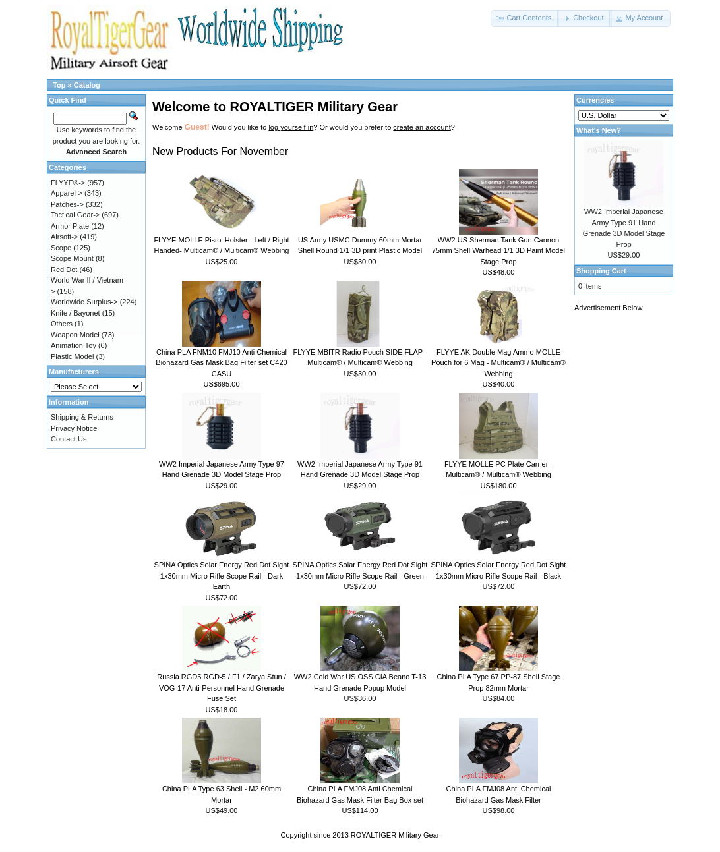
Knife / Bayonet (75, 313)
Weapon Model (75, 335)
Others (62, 323)
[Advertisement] (627, 518)
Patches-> (67, 204)
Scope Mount (72, 258)
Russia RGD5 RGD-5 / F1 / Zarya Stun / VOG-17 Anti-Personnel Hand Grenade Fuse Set (221, 687)
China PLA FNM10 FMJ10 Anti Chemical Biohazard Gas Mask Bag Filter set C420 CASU (221, 363)
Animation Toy (73, 345)
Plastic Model (72, 356)
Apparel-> (66, 193)
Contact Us (68, 439)
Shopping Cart (601, 271)
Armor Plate (70, 226)
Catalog (87, 85)
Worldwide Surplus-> (84, 302)
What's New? (598, 130)
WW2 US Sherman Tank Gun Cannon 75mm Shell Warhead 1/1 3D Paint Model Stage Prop (498, 251)
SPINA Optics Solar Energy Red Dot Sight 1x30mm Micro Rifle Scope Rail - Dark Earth (221, 575)
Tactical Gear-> (75, 215)
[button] (525, 18)
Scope (61, 248)
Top (59, 85)
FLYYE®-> (68, 182)
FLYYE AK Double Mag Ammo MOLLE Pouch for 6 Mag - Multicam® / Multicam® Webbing (498, 363)
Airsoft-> (64, 237)
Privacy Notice (74, 428)
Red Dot (64, 269)
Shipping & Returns (82, 417)
